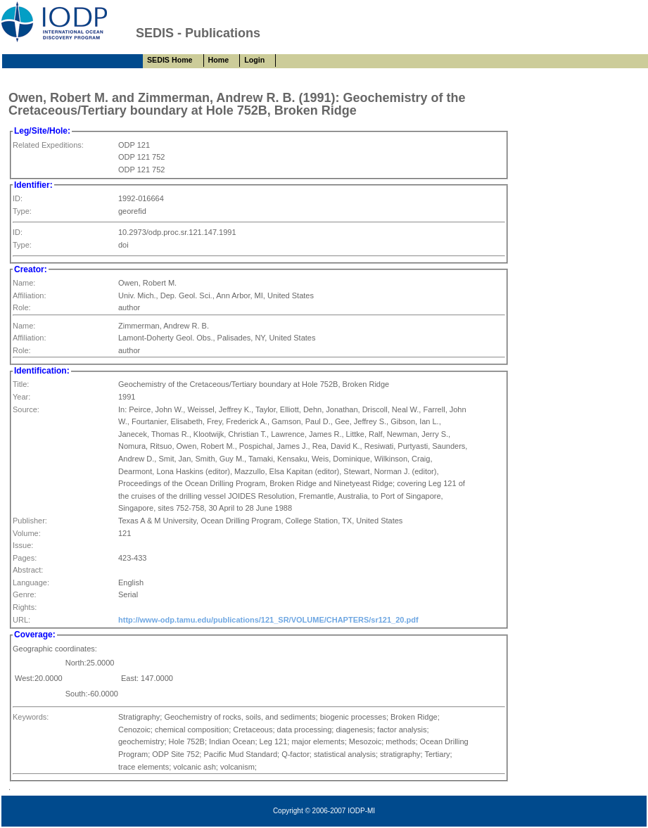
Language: (31, 582)
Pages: (25, 558)
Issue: (23, 545)
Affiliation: (29, 295)
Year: (21, 397)
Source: (26, 409)
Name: (24, 283)
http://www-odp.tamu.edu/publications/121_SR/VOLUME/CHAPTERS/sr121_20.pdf (268, 620)
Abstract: (28, 570)
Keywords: (31, 717)
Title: (21, 384)
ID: (18, 198)
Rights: (25, 607)
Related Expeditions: (48, 145)
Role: (22, 307)
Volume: (27, 533)
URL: (21, 620)
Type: (22, 211)
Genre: (25, 594)
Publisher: (30, 520)
